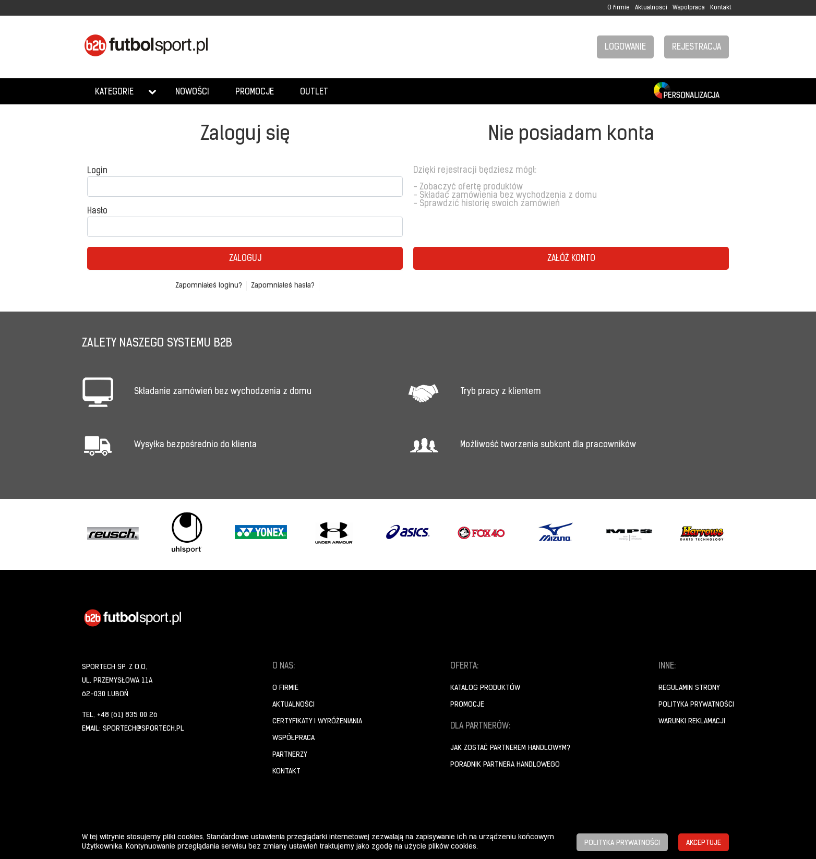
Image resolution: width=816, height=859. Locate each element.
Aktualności (651, 8)
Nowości (192, 92)
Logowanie (625, 47)
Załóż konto (571, 259)
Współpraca (689, 8)
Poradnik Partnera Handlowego (505, 765)
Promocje (254, 92)
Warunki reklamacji (691, 721)
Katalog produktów (485, 688)
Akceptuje (703, 843)
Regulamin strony (689, 688)
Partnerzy (289, 755)
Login (97, 171)
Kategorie (114, 92)
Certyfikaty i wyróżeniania (317, 721)
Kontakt (720, 8)
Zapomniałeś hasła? (283, 286)
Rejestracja (696, 47)
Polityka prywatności (696, 705)
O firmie (618, 8)
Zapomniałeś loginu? (208, 286)
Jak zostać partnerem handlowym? (510, 748)
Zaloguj (245, 259)
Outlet (314, 92)
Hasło (97, 211)
